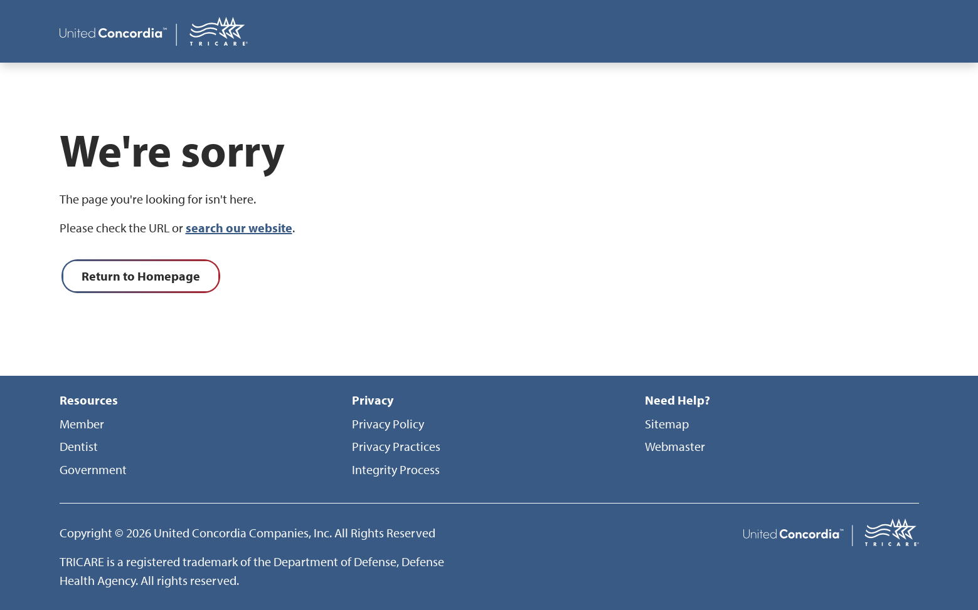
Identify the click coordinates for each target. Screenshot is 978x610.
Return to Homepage (141, 276)
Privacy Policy (388, 424)
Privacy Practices (396, 446)
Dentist (79, 446)
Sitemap (667, 424)
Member (82, 424)
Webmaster (675, 446)
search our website (239, 227)
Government (93, 469)
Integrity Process (396, 469)
